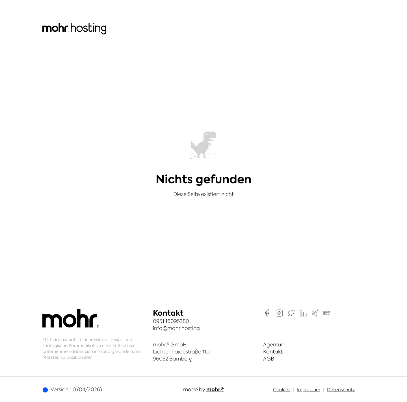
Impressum (308, 389)
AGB (268, 358)
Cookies (281, 389)
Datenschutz (341, 389)
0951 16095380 (171, 321)
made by (203, 389)
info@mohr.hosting (176, 328)
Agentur (273, 344)
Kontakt (273, 351)
